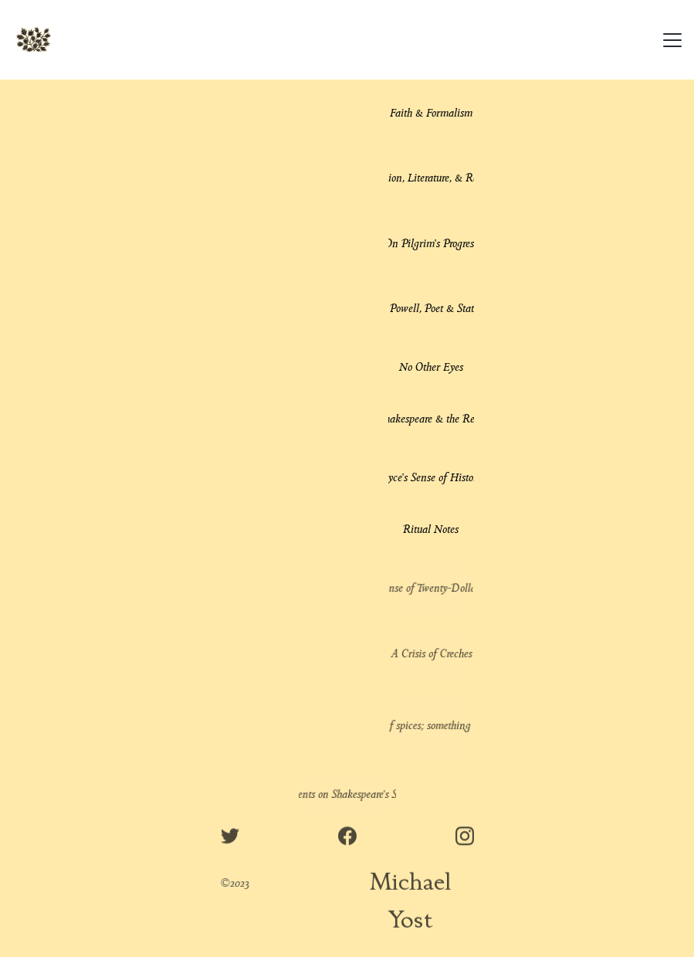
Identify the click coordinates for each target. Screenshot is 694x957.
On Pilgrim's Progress (431, 245)
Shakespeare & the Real (431, 420)
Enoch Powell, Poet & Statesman (431, 310)
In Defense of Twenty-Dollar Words (431, 589)
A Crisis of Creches (430, 654)
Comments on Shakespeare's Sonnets (346, 795)
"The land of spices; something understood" (431, 726)
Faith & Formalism (431, 114)
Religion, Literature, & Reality (431, 179)
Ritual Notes (431, 530)
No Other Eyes (431, 368)
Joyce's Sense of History (431, 479)
